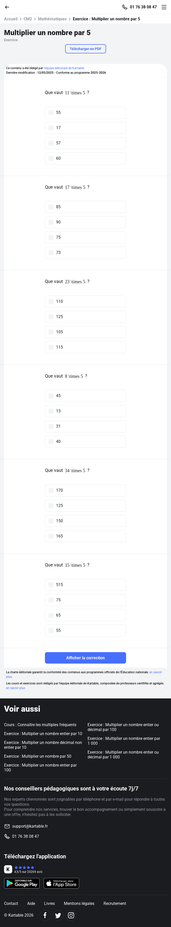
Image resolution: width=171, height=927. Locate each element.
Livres (49, 903)
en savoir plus (15, 688)
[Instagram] (70, 915)
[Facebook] (45, 915)
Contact (11, 903)
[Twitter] (58, 915)
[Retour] (9, 6)
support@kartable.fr (30, 826)
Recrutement (115, 903)
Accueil (11, 19)
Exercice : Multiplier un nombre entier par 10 (43, 733)
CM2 (28, 19)
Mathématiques (52, 19)
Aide (31, 903)
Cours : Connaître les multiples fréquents (40, 724)
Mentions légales (79, 903)
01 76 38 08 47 (143, 7)
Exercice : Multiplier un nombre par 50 (37, 756)
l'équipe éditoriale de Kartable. (64, 68)
